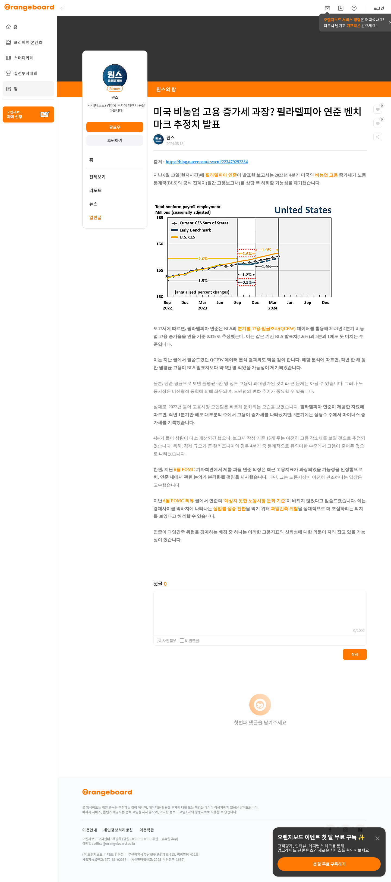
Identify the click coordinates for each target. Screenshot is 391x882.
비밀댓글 (189, 640)
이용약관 (147, 830)
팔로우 (115, 127)
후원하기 (114, 140)
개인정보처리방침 (118, 830)
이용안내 (89, 830)
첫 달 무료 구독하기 (329, 864)
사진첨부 (169, 640)
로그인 (378, 8)
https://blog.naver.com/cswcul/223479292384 (207, 161)
